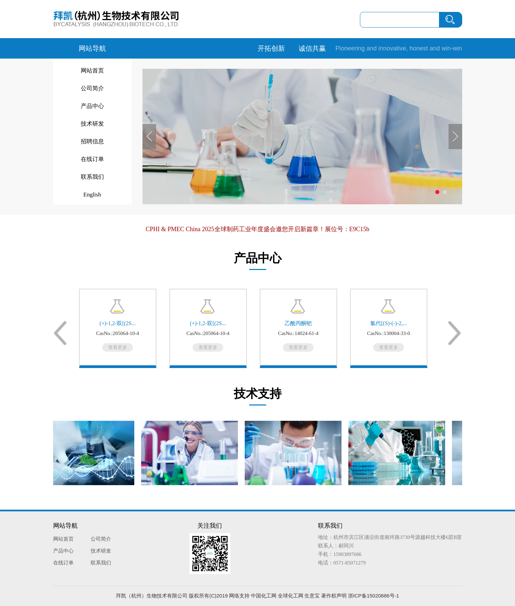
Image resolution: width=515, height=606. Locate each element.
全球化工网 (290, 596)
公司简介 (92, 88)
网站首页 (92, 70)
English (92, 194)
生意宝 (312, 596)
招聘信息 (92, 141)
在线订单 (92, 159)
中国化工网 (263, 596)
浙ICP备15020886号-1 (373, 596)
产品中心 (92, 106)
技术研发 (92, 124)
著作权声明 (334, 596)
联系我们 (92, 177)
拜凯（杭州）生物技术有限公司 (151, 596)
